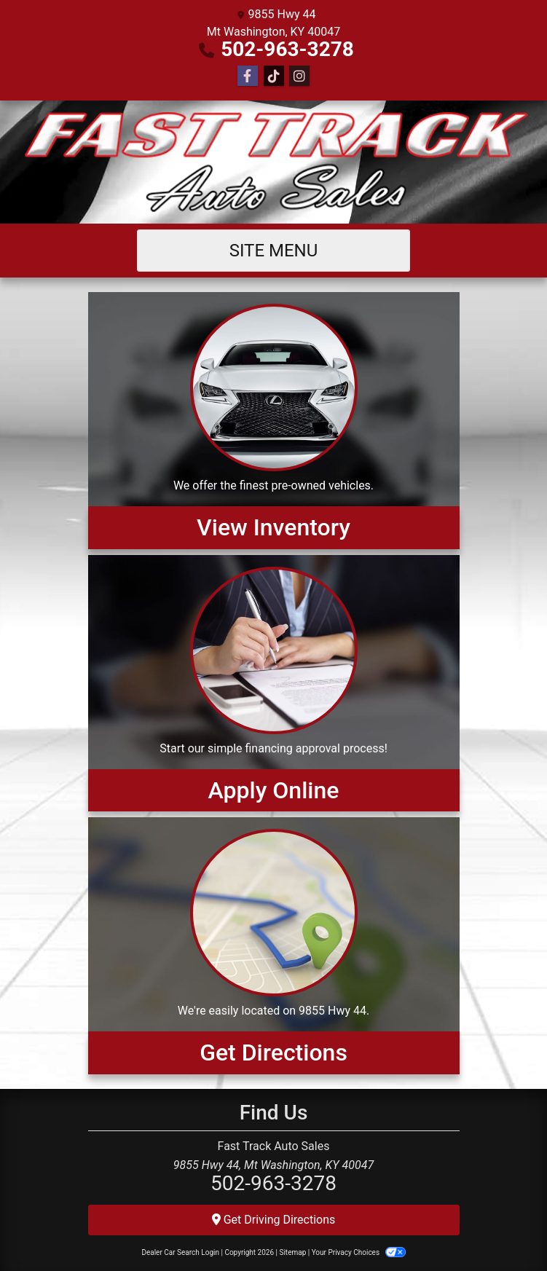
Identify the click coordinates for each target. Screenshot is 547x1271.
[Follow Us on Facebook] (247, 76)
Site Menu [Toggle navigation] (273, 250)
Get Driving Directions (274, 1220)
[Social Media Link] (274, 76)
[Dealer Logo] (273, 162)
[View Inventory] (274, 420)
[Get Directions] (274, 945)
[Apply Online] (274, 683)
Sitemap (292, 1252)
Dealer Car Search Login (180, 1252)
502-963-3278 (287, 49)
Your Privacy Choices (359, 1252)
